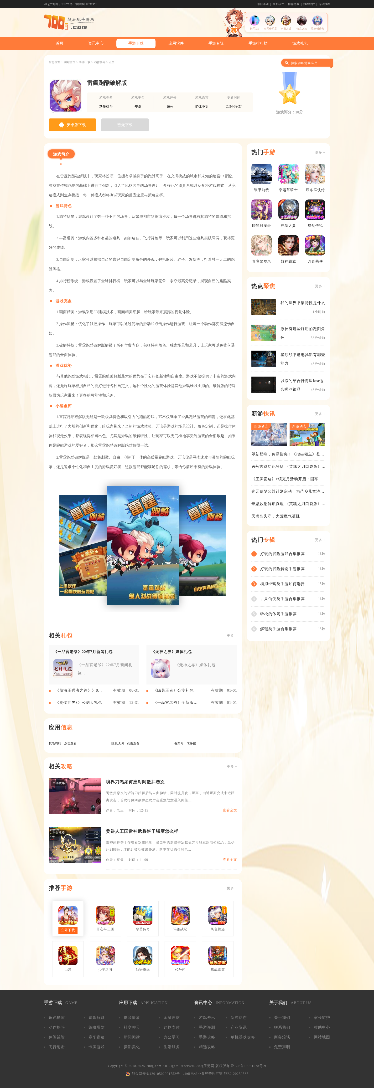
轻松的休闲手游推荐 (278, 614)
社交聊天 (132, 1027)
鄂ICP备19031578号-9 (248, 1066)
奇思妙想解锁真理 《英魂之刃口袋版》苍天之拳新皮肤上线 (286, 504)
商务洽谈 (282, 1037)
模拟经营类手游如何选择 (282, 584)
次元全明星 (270, 28)
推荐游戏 (293, 4)
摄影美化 (132, 1047)
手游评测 (207, 1027)
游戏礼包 (300, 43)
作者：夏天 (115, 860)
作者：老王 (115, 810)
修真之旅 (301, 28)
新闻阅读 (132, 1037)
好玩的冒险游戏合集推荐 (282, 554)
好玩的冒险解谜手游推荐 (282, 569)
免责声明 (282, 1047)
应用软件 (176, 43)
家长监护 (322, 1018)
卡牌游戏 (96, 1047)
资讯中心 (96, 43)
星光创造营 (317, 28)
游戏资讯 (207, 1018)
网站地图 (322, 1037)
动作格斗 (99, 62)
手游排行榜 (258, 43)
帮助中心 (322, 1027)
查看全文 (230, 810)
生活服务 (172, 1047)
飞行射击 (57, 1047)
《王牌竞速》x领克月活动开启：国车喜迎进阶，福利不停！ (286, 479)
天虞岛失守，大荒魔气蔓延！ (277, 516)
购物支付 (172, 1027)
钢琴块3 (254, 28)
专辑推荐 (324, 4)
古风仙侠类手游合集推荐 (282, 599)
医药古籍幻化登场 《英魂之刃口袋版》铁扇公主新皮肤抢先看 (286, 467)
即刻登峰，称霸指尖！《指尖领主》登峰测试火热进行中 (287, 454)
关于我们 (282, 1018)
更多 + (232, 636)
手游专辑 (216, 43)
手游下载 (136, 43)
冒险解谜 (96, 1018)
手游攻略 (207, 1037)
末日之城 (286, 28)
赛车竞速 (96, 1037)
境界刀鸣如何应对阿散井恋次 (135, 782)
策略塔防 (96, 1027)
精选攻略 (207, 1047)
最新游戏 (263, 4)
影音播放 (132, 1018)
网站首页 (69, 62)
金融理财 (172, 1018)
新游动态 (239, 1018)
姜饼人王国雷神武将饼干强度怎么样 (142, 831)
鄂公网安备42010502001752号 (156, 1074)
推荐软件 (309, 4)
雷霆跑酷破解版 (107, 83)
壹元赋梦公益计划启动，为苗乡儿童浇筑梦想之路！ (287, 491)
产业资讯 (239, 1027)
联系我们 (282, 1027)
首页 (59, 43)
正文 (111, 62)
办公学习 (172, 1037)
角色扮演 (57, 1018)
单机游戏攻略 (243, 1037)
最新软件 (278, 4)
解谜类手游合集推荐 (278, 629)
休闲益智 (57, 1037)
